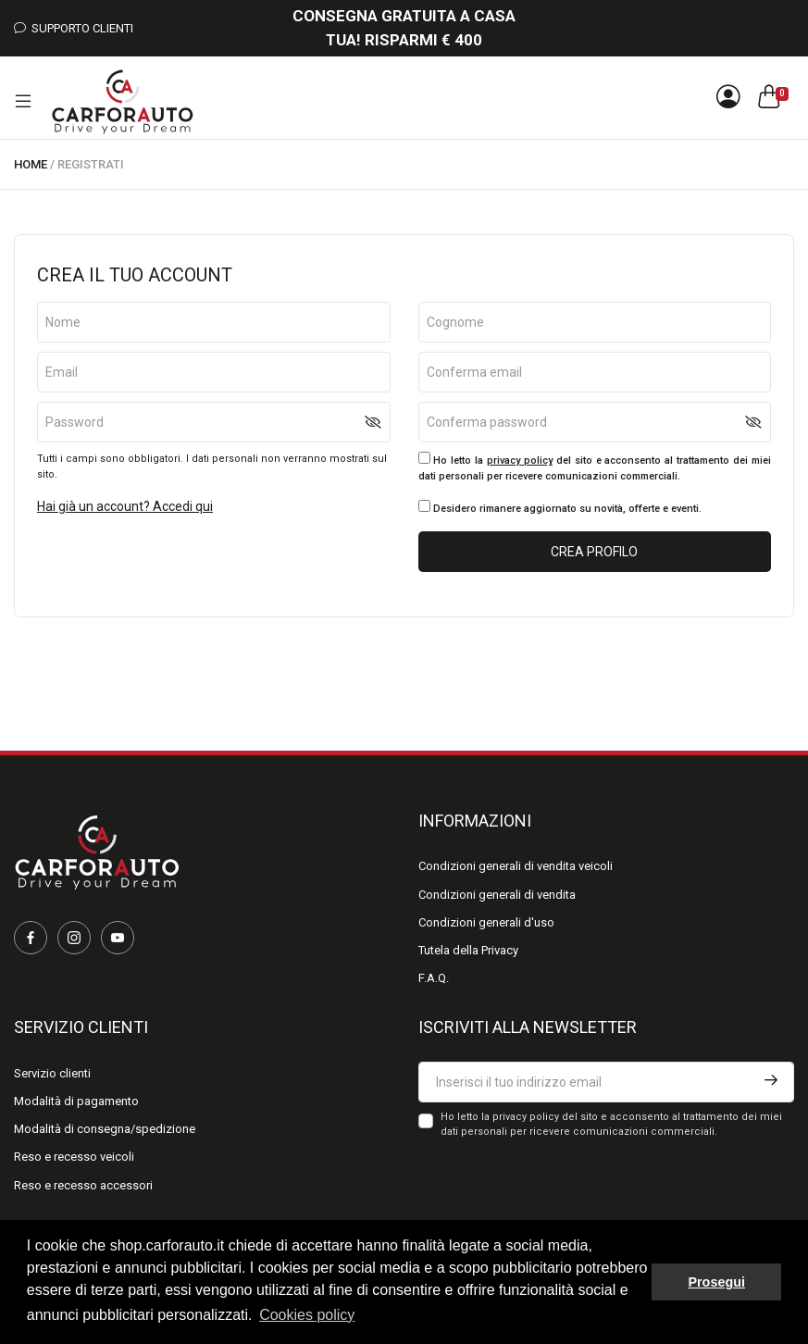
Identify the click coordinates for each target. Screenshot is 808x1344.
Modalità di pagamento (76, 1101)
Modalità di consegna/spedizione (104, 1129)
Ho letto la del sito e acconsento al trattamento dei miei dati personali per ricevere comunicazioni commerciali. (595, 467)
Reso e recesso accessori (83, 1185)
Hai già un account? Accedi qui (125, 506)
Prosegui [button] (716, 1282)
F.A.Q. (433, 978)
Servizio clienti (52, 1073)
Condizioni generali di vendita (497, 895)
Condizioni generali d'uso (486, 922)
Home (30, 164)
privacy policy (520, 460)
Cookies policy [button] (306, 1315)
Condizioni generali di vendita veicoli (515, 866)
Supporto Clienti (73, 28)
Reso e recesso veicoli (74, 1157)
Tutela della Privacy (468, 950)
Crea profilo (594, 551)
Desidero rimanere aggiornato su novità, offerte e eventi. (560, 507)
